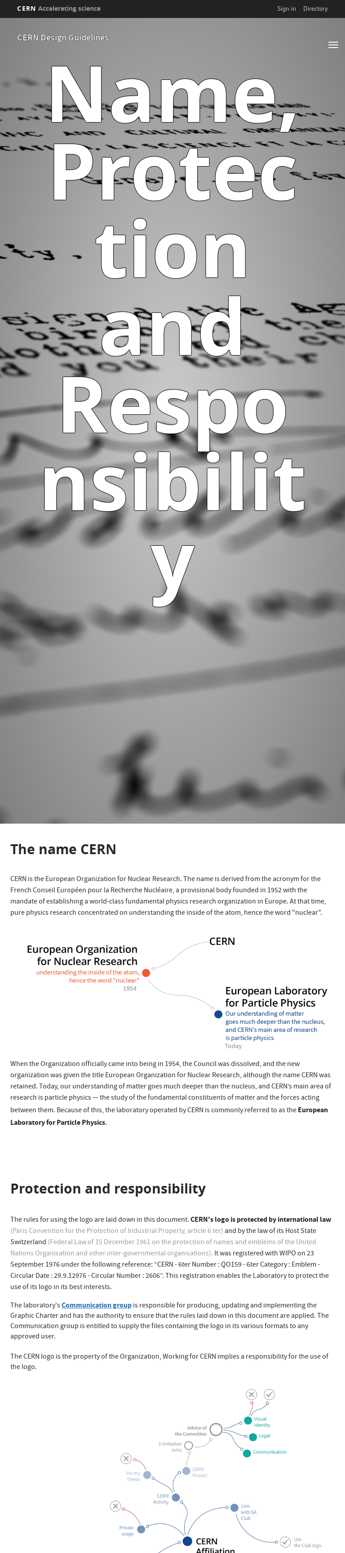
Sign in (286, 8)
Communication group (97, 1305)
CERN (59, 8)
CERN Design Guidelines (63, 38)
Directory (315, 8)
